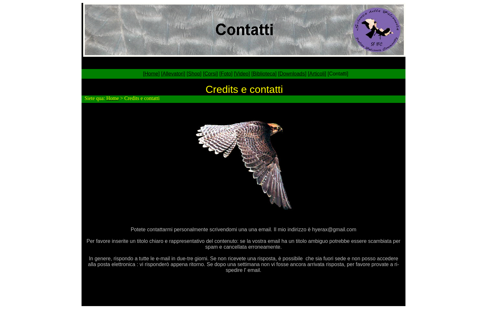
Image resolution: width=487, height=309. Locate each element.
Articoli (317, 73)
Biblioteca (264, 73)
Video (241, 73)
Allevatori (173, 73)
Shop (194, 73)
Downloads (292, 73)
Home (151, 73)
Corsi (210, 73)
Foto (226, 73)
